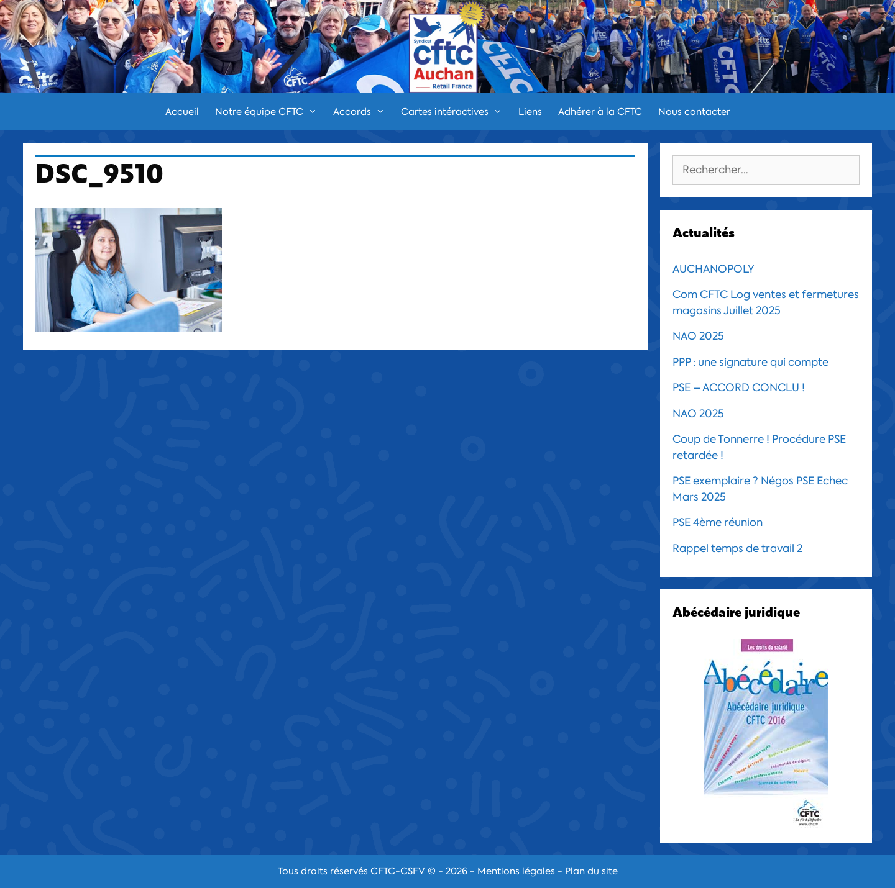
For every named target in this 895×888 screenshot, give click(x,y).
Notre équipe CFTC (270, 111)
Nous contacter (694, 112)
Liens (530, 112)
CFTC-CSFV (397, 871)
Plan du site (591, 871)
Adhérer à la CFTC (600, 112)
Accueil (182, 112)
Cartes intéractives (455, 111)
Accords (363, 111)
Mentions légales (516, 871)
